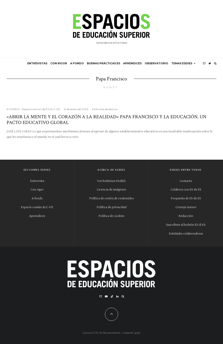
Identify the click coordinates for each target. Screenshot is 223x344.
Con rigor (37, 189)
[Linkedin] (117, 296)
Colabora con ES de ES (186, 189)
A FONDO (77, 63)
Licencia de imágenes (111, 189)
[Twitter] (209, 63)
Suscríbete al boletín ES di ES (186, 225)
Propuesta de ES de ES (186, 198)
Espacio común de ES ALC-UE (41, 109)
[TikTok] (112, 296)
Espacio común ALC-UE (37, 207)
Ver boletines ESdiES (111, 181)
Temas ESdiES (181, 63)
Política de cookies (111, 216)
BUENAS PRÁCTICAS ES (103, 63)
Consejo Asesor (185, 207)
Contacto (186, 181)
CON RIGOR (58, 63)
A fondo (37, 198)
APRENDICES (132, 63)
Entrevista (37, 181)
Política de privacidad (111, 207)
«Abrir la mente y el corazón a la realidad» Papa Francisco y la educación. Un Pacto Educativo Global (106, 120)
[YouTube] (106, 296)
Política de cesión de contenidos (111, 198)
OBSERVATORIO (156, 63)
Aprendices (37, 216)
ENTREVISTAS (37, 63)
